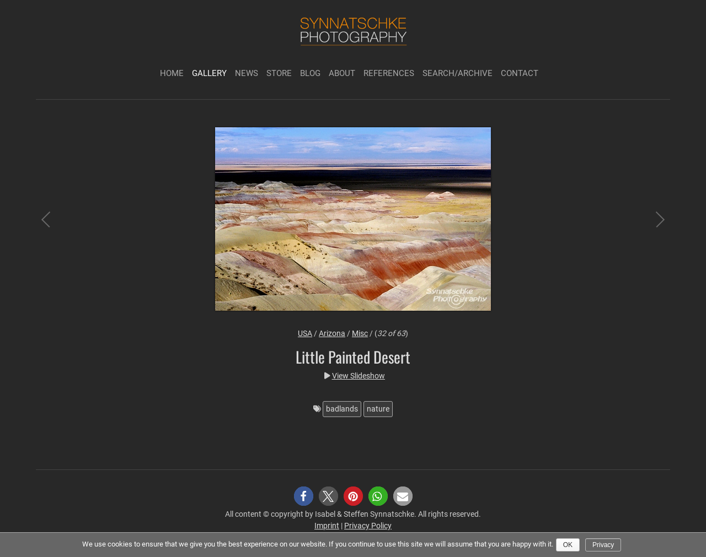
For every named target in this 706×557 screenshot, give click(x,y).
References (388, 73)
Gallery (209, 73)
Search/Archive (457, 73)
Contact (519, 73)
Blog (310, 73)
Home (172, 73)
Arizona (332, 333)
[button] (303, 496)
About (342, 73)
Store (279, 73)
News (246, 73)
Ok (568, 545)
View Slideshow (358, 375)
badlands (342, 408)
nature (378, 408)
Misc (360, 333)
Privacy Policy (368, 525)
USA (305, 333)
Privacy (603, 545)
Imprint (326, 525)
